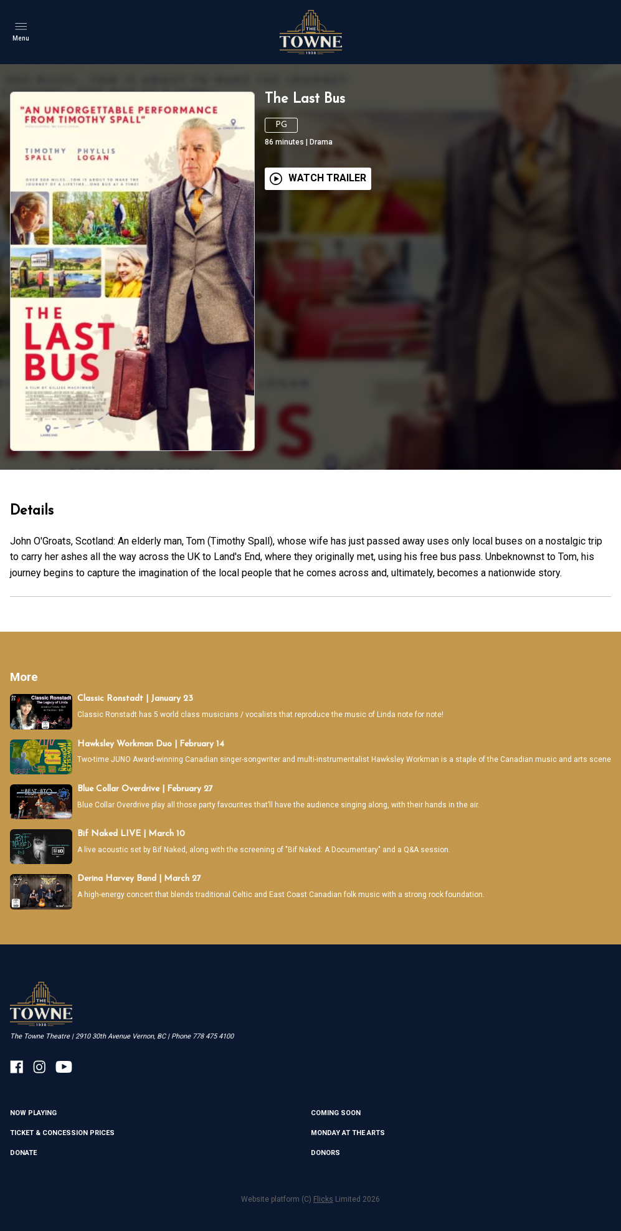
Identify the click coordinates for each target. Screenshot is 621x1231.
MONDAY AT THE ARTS (348, 1133)
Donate (23, 1153)
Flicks (323, 1199)
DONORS (325, 1153)
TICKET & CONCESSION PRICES (62, 1133)
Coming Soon (336, 1113)
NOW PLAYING (33, 1113)
